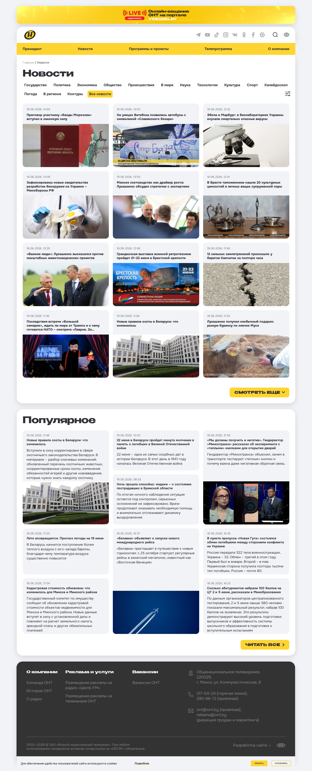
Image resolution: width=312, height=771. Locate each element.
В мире (167, 85)
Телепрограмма (218, 49)
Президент (32, 49)
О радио (34, 699)
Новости (85, 49)
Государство (35, 85)
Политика (62, 85)
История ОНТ (39, 690)
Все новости (100, 94)
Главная (28, 63)
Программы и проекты (149, 49)
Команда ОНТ (39, 682)
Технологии (207, 85)
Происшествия (141, 85)
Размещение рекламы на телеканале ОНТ (88, 699)
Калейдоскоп (276, 85)
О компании (278, 49)
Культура (232, 85)
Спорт (252, 85)
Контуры (75, 94)
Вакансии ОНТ (146, 682)
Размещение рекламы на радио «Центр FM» (88, 685)
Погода (30, 94)
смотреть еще (257, 393)
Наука (185, 85)
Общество (113, 85)
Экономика (87, 85)
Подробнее (142, 763)
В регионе (52, 94)
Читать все (262, 645)
